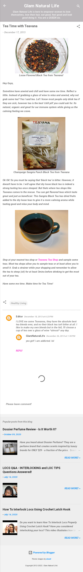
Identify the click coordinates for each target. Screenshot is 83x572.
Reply (19, 350)
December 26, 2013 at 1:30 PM (60, 336)
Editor (19, 316)
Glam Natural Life (41, 5)
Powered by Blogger (41, 552)
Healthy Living (18, 303)
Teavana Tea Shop (48, 259)
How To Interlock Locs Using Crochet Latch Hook (36, 509)
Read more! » (72, 457)
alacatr (48, 559)
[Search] (78, 7)
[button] (78, 27)
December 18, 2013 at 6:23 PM (38, 316)
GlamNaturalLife (35, 335)
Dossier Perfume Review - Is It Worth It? (29, 429)
